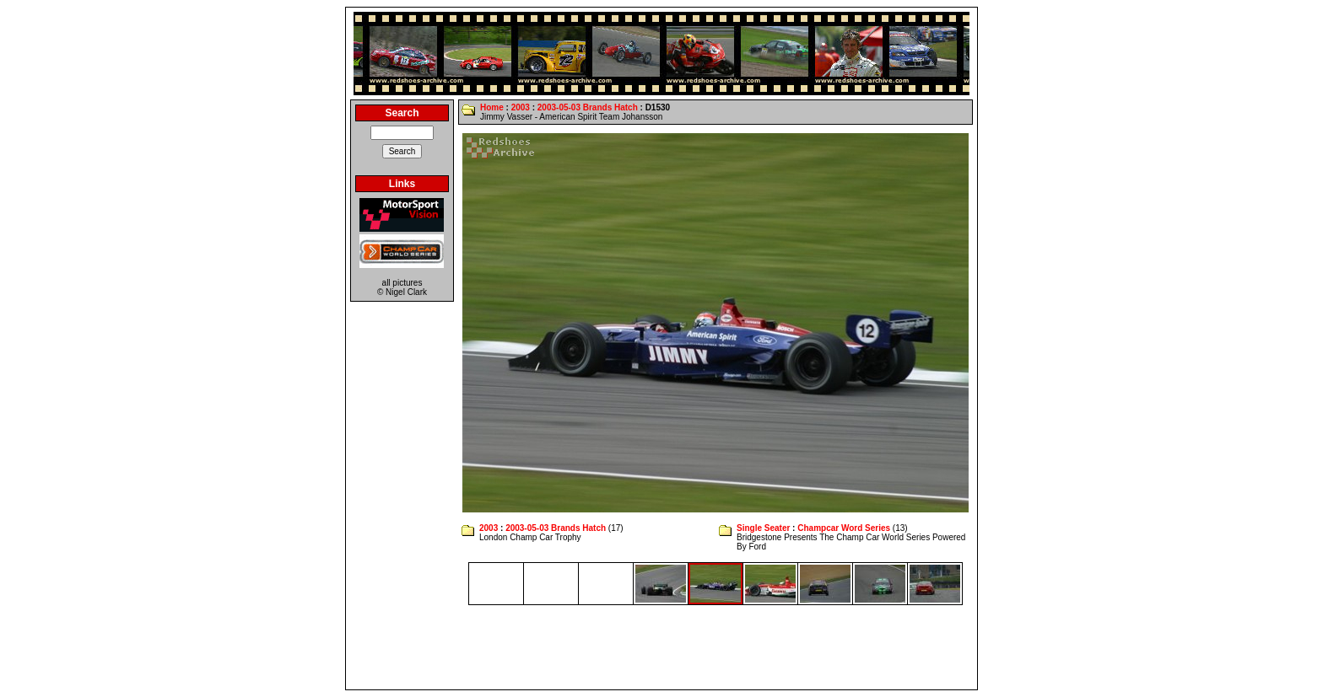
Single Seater (763, 528)
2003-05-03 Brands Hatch (587, 107)
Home (492, 107)
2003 (520, 107)
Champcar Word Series (843, 528)
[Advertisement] (661, 647)
